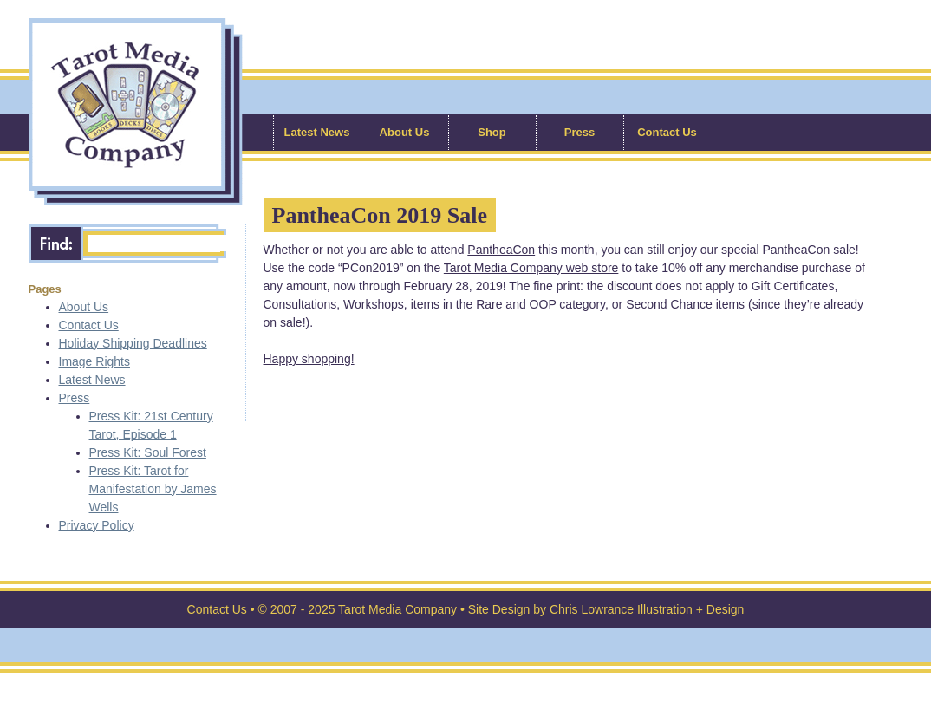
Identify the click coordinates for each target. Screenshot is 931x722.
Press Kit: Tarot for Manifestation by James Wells (153, 489)
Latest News (317, 132)
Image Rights (94, 361)
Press (579, 132)
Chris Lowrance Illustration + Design (647, 609)
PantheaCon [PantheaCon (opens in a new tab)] (501, 250)
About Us (405, 132)
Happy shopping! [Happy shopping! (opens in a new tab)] (309, 359)
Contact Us (667, 132)
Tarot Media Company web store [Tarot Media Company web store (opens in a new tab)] (531, 268)
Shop (492, 132)
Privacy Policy (96, 525)
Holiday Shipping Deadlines (133, 343)
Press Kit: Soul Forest (147, 452)
